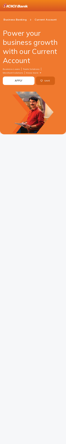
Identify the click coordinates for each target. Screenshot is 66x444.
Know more (32, 72)
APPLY (18, 80)
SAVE (45, 80)
